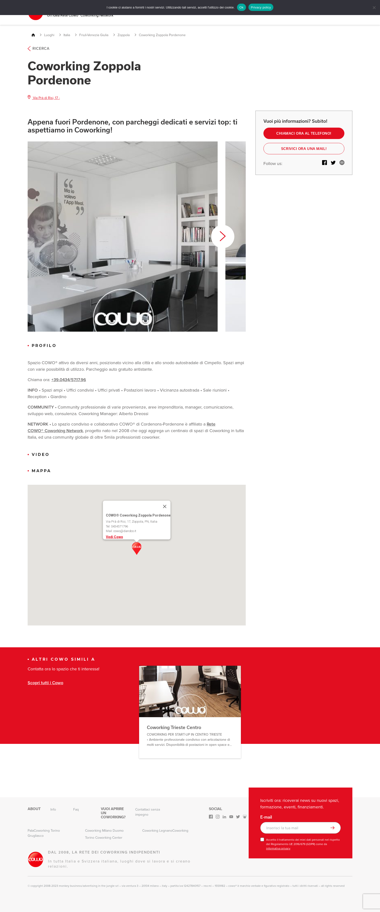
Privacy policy (261, 7)
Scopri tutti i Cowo (45, 682)
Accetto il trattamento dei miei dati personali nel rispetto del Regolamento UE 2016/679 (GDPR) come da (303, 843)
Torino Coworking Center (103, 837)
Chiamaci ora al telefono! (304, 133)
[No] (374, 7)
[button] (137, 548)
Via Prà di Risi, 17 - (44, 97)
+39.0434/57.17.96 (68, 379)
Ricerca (38, 48)
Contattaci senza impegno (147, 812)
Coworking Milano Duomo (104, 830)
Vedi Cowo (114, 536)
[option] (123, 236)
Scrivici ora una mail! (303, 149)
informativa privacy (278, 848)
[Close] (165, 506)
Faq (76, 809)
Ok (241, 7)
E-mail (266, 817)
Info (53, 809)
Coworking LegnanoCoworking (165, 830)
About (34, 809)
